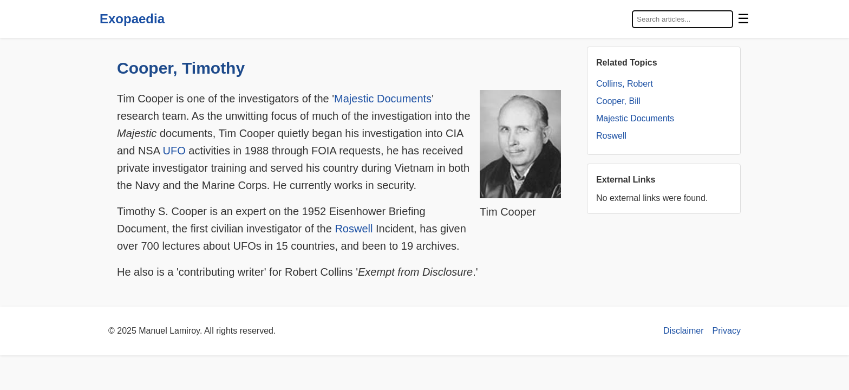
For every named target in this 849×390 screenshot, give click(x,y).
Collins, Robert (624, 83)
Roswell (354, 229)
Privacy (727, 330)
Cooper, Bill (618, 101)
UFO (174, 151)
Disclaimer (683, 330)
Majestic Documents (383, 99)
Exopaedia (132, 18)
